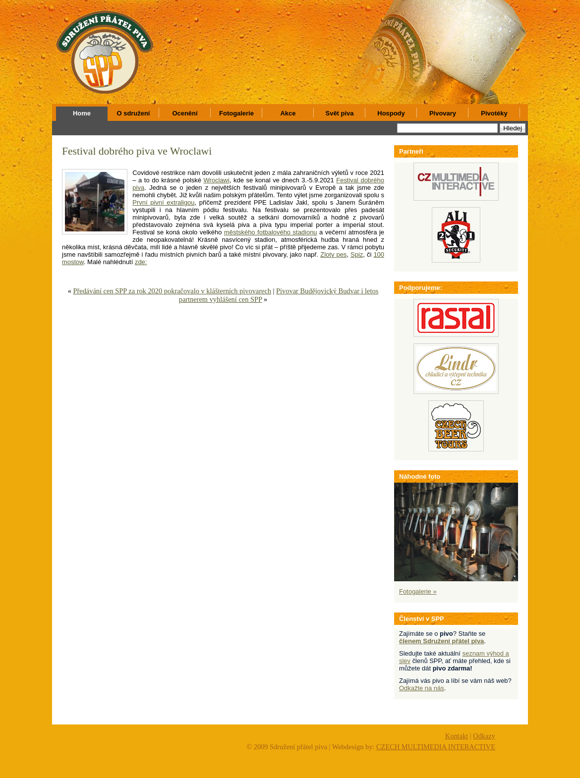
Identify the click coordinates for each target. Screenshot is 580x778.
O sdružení (133, 113)
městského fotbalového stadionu (270, 232)
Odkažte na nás (421, 688)
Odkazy (484, 736)
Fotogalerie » (418, 591)
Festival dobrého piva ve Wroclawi (137, 151)
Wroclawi (217, 180)
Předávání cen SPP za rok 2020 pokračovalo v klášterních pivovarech (172, 291)
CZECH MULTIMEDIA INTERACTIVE (435, 747)
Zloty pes (333, 254)
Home (82, 113)
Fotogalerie (236, 113)
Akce (288, 113)
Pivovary (442, 113)
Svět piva (340, 113)
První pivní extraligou (163, 202)
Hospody (391, 113)
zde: (141, 262)
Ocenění (184, 113)
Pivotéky (494, 113)
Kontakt (456, 736)
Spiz (356, 254)
